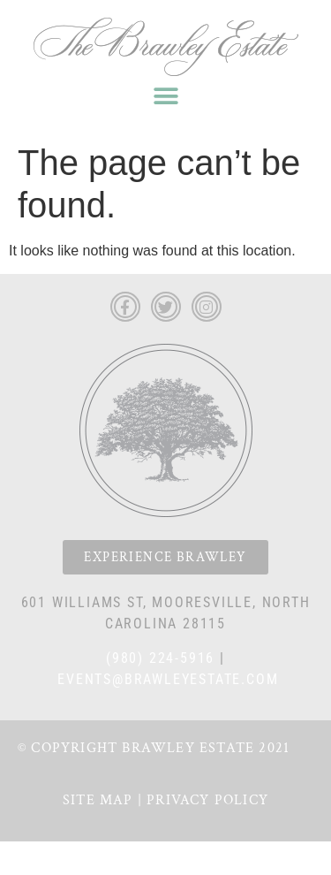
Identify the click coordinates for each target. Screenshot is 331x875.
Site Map (98, 800)
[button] (165, 96)
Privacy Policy (207, 800)
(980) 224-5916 (160, 658)
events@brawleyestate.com (167, 679)
